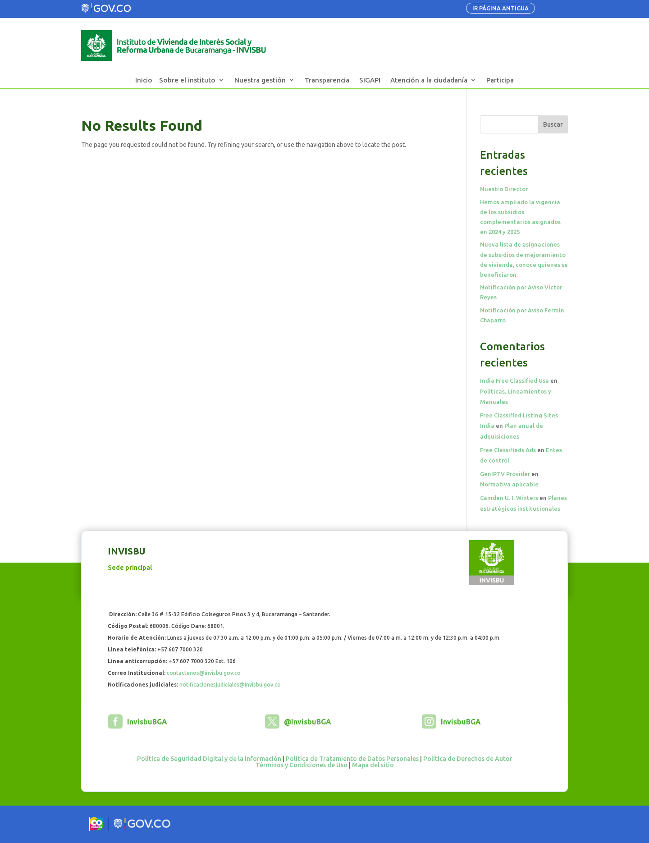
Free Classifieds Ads (508, 450)
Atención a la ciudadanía (428, 80)
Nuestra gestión (260, 80)
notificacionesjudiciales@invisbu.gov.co (230, 684)
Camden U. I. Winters (509, 498)
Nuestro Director (504, 189)
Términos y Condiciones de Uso (301, 765)
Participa (500, 80)
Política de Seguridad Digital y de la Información (209, 758)
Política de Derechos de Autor (467, 758)
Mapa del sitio (373, 765)
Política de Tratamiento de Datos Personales (352, 758)
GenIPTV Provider (505, 474)
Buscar (553, 124)
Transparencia (327, 80)
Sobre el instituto (187, 80)
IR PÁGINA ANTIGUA (500, 8)
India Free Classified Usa (514, 380)
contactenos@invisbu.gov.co (204, 673)
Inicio (143, 80)
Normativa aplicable (509, 484)
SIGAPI (369, 80)
